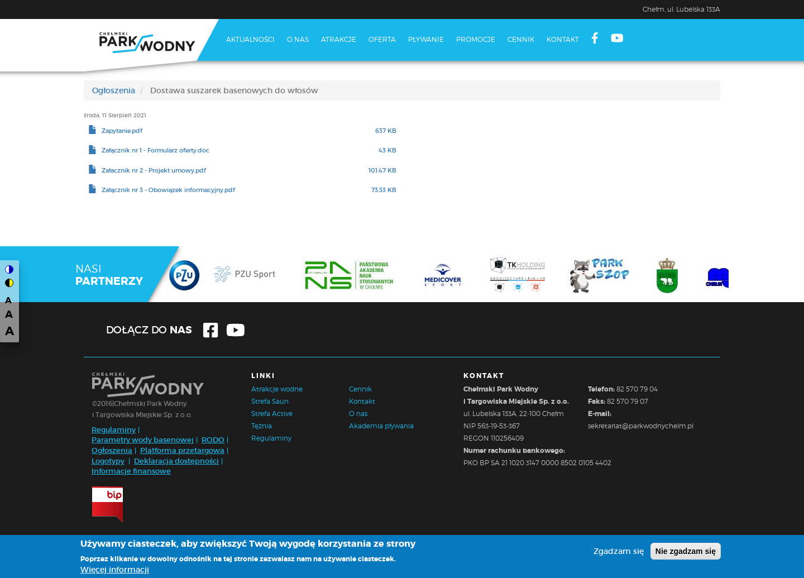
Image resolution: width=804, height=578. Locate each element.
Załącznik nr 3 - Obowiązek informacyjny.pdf (168, 190)
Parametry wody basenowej (143, 440)
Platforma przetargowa (182, 450)
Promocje (475, 39)
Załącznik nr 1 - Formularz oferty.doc (155, 150)
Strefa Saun (270, 401)
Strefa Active (272, 413)
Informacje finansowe (131, 471)
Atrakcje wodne (277, 389)
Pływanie (426, 39)
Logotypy (108, 461)
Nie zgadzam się (685, 552)
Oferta (382, 39)
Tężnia (261, 426)
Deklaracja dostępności (176, 461)
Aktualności (250, 39)
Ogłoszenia (113, 90)
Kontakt (563, 39)
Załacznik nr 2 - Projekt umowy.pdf (154, 170)
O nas (298, 39)
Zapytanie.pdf (122, 131)
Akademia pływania (381, 426)
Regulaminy (114, 429)
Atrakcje (338, 39)
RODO (213, 440)
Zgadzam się (619, 553)
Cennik (521, 39)
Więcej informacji (114, 572)
